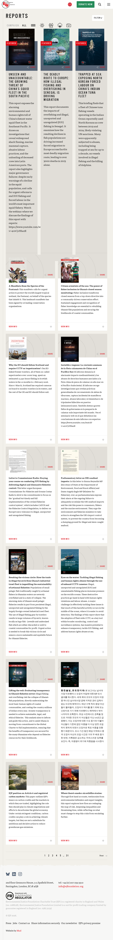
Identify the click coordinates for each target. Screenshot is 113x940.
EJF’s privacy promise (89, 923)
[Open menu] (108, 4)
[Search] (99, 4)
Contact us (24, 923)
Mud (19, 930)
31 (67, 855)
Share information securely (45, 923)
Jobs (15, 923)
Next (103, 856)
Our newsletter (69, 923)
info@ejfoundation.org (70, 886)
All (24, 25)
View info (57, 257)
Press (8, 923)
